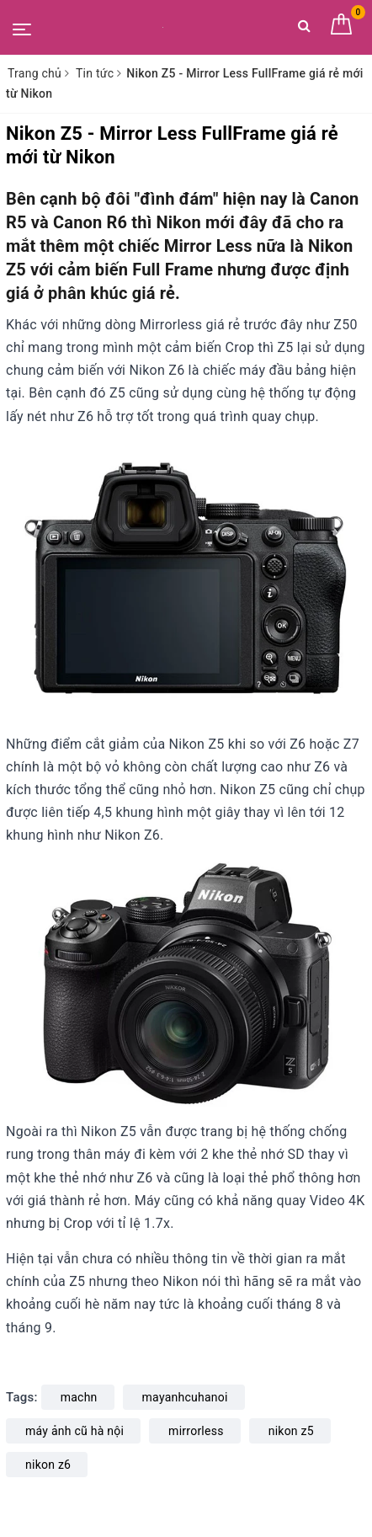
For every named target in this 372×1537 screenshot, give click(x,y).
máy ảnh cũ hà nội (74, 1431)
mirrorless (196, 1431)
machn (79, 1397)
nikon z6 (48, 1464)
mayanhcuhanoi (185, 1397)
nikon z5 (291, 1431)
